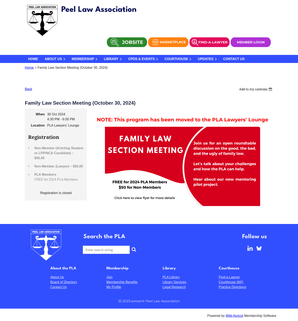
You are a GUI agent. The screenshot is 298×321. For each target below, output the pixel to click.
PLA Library (171, 277)
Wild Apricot (234, 315)
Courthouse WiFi (231, 282)
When (40, 114)
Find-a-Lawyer (229, 277)
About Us (57, 277)
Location (38, 125)
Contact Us (58, 287)
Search (133, 249)
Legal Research (174, 287)
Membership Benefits (121, 282)
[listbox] (256, 89)
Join (109, 277)
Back (28, 89)
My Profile (113, 287)
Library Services (174, 282)
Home (29, 67)
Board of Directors (63, 282)
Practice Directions (232, 287)
